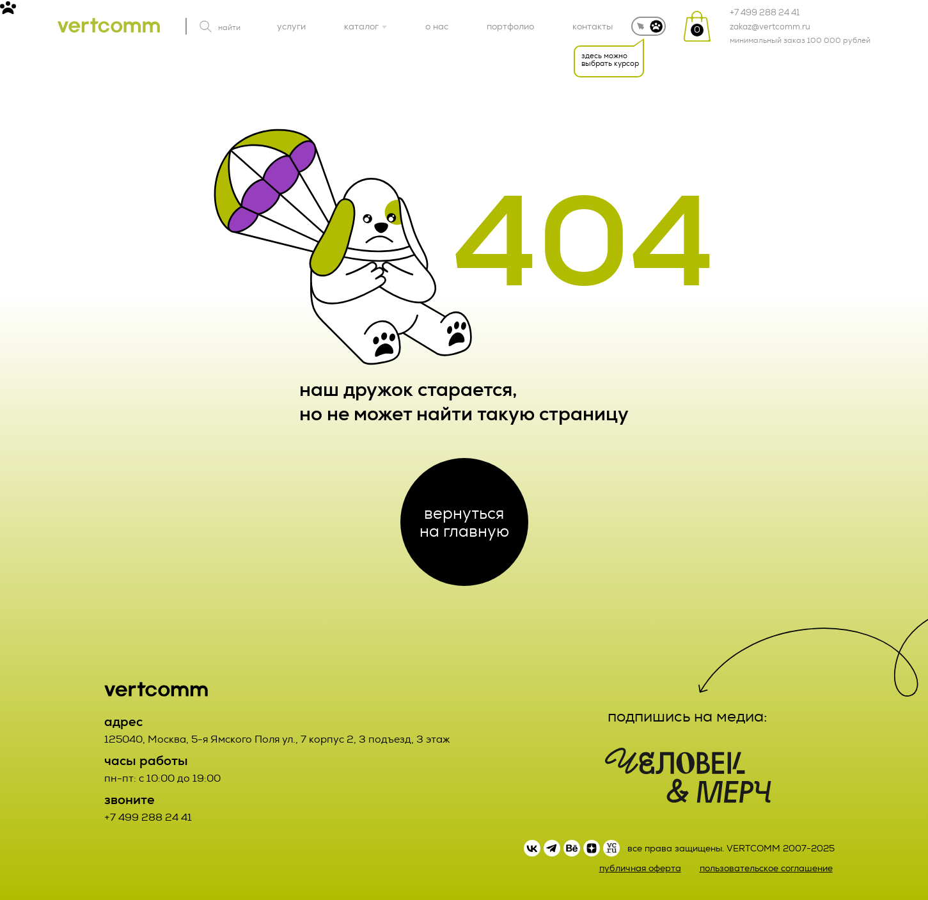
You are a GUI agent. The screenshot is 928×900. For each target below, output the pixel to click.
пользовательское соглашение (766, 868)
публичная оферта (640, 868)
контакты (592, 26)
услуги (291, 26)
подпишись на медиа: (687, 716)
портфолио (510, 26)
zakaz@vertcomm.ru (770, 27)
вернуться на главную (464, 522)
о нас (436, 26)
